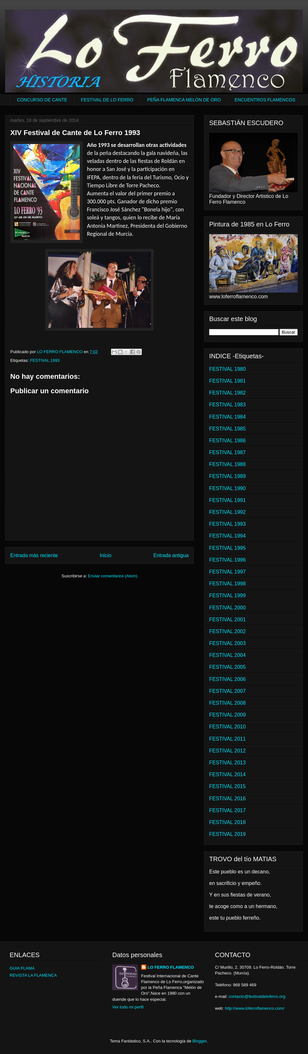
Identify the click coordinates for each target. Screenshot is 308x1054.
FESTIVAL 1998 (227, 583)
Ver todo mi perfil (128, 1007)
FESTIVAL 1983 (227, 404)
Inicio (105, 555)
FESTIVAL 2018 (227, 822)
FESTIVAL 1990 (227, 488)
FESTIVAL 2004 (227, 655)
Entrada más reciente (34, 555)
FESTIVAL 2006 (227, 679)
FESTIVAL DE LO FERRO (107, 99)
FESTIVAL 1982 (227, 392)
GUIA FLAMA (22, 968)
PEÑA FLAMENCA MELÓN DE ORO (184, 99)
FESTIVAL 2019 (227, 834)
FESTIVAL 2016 (227, 798)
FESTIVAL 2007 (227, 691)
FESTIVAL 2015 (227, 786)
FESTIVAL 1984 (227, 417)
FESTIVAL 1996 (227, 560)
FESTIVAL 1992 (227, 512)
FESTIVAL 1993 (45, 360)
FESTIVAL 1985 (227, 428)
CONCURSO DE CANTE (42, 99)
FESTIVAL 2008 (227, 703)
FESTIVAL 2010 (227, 726)
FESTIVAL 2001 (227, 619)
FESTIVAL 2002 (227, 631)
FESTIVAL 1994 (227, 536)
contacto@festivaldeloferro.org (257, 996)
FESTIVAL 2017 (227, 810)
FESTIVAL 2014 (227, 774)
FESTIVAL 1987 (227, 452)
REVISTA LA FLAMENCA (33, 975)
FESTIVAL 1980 (227, 369)
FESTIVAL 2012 (227, 750)
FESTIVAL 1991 (227, 500)
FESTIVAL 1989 (227, 476)
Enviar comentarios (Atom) (112, 576)
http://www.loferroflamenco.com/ (254, 1008)
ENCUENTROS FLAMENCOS (265, 99)
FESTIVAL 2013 (227, 762)
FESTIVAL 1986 (227, 440)
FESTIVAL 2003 (227, 643)
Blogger (200, 1041)
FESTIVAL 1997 (227, 571)
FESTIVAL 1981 (227, 381)
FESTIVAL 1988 (227, 464)
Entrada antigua (171, 555)
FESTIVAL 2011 (227, 739)
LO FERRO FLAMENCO (171, 967)
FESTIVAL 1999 (227, 595)
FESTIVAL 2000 (227, 607)
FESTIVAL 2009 (227, 715)
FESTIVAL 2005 (227, 667)
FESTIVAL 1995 (227, 548)
